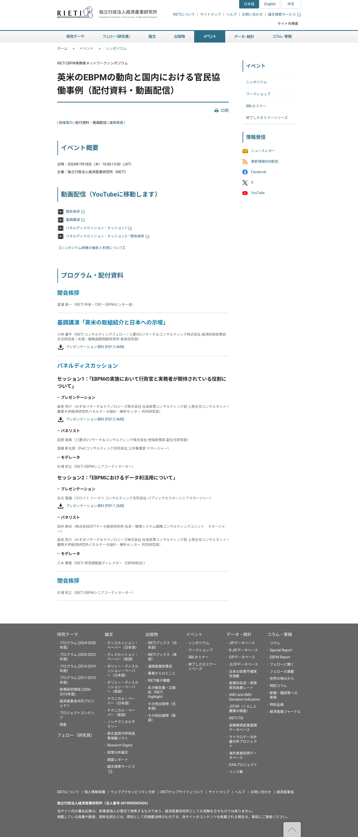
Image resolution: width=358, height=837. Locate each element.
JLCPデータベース (243, 664)
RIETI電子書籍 (159, 680)
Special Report (281, 650)
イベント (87, 49)
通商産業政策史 (160, 666)
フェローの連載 (282, 672)
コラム (275, 643)
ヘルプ (231, 14)
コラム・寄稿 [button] (282, 37)
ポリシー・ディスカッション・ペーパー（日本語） (122, 670)
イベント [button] (209, 37)
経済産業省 (285, 792)
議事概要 (116, 123)
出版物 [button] (179, 37)
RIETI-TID (236, 718)
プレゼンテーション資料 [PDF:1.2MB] (95, 506)
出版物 (151, 634)
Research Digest (119, 745)
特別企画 (277, 705)
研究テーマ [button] (75, 37)
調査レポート (117, 760)
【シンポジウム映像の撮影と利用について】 (92, 248)
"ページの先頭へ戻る (292, 829)
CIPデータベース (242, 657)
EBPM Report (280, 657)
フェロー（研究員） (76, 735)
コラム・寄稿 (279, 634)
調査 (63, 725)
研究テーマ (67, 634)
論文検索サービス (284, 14)
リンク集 (236, 772)
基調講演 (75, 220)
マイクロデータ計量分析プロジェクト (243, 741)
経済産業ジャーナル (285, 712)
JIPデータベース (242, 643)
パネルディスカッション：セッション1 (99, 228)
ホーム (62, 49)
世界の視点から (282, 678)
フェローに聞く (282, 664)
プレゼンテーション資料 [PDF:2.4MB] (95, 347)
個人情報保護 (94, 792)
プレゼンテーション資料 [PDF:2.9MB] (95, 419)
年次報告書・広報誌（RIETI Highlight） (162, 692)
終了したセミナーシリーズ (267, 118)
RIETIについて (184, 14)
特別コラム (278, 686)
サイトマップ (210, 14)
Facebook (258, 172)
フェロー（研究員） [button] (116, 37)
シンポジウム (116, 49)
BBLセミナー (256, 106)
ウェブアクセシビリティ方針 (132, 792)
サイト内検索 (287, 24)
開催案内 (66, 123)
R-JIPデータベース (243, 650)
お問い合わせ (252, 14)
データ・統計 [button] (244, 37)
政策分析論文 (117, 752)
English (269, 4)
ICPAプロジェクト (243, 765)
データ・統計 (239, 634)
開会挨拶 (75, 211)
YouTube (258, 193)
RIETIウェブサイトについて (182, 792)
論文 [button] (152, 37)
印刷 (225, 110)
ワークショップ (258, 94)
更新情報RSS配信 (264, 161)
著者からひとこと (162, 673)
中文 (290, 4)
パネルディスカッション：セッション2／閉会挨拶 (107, 236)
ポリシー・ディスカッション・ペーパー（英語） (122, 686)
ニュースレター (263, 151)
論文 (109, 634)
